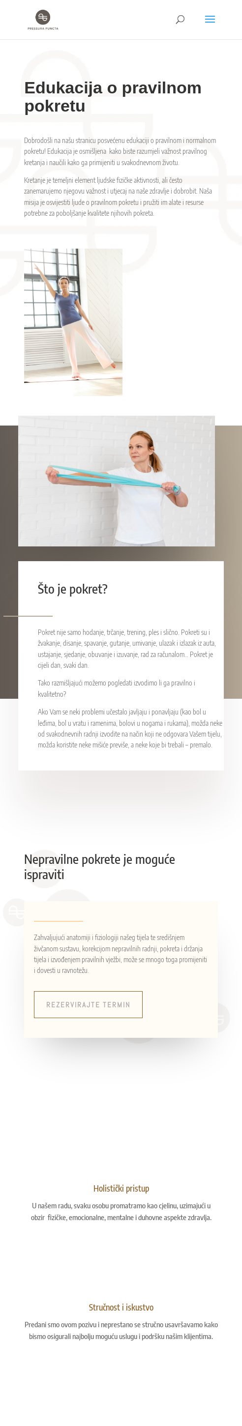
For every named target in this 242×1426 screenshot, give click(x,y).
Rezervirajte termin (88, 1004)
